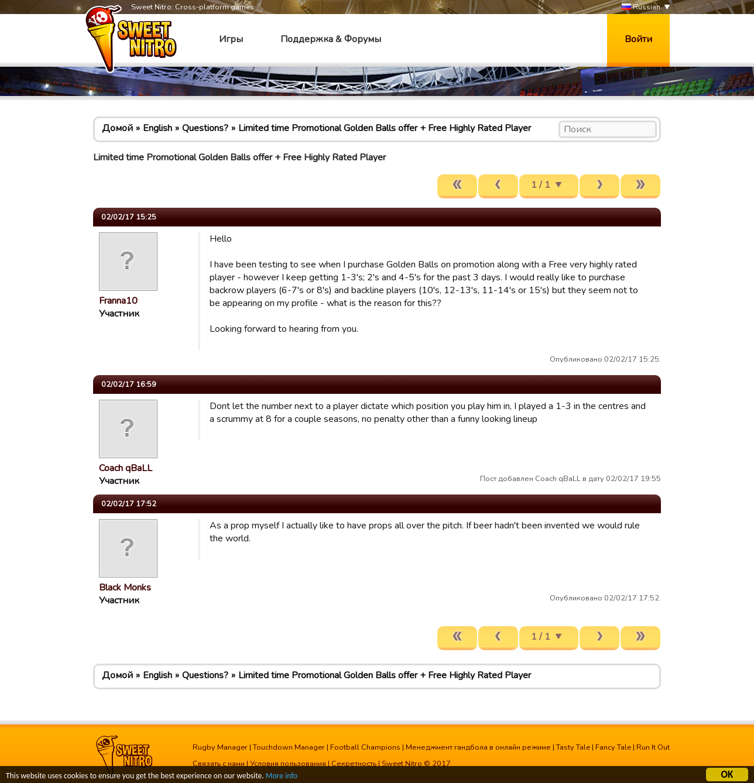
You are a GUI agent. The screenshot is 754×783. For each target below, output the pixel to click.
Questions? (205, 128)
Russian (641, 7)
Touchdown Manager (289, 747)
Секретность (353, 763)
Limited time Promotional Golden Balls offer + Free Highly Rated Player (384, 128)
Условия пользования (288, 763)
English (157, 128)
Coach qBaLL (125, 468)
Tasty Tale (573, 747)
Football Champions (365, 747)
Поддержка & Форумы (330, 39)
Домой (117, 128)
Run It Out (653, 747)
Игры (231, 39)
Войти (638, 39)
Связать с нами (219, 763)
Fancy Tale (613, 747)
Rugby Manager (220, 747)
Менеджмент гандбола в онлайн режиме (478, 747)
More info (281, 777)
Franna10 (118, 300)
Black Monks (125, 587)
